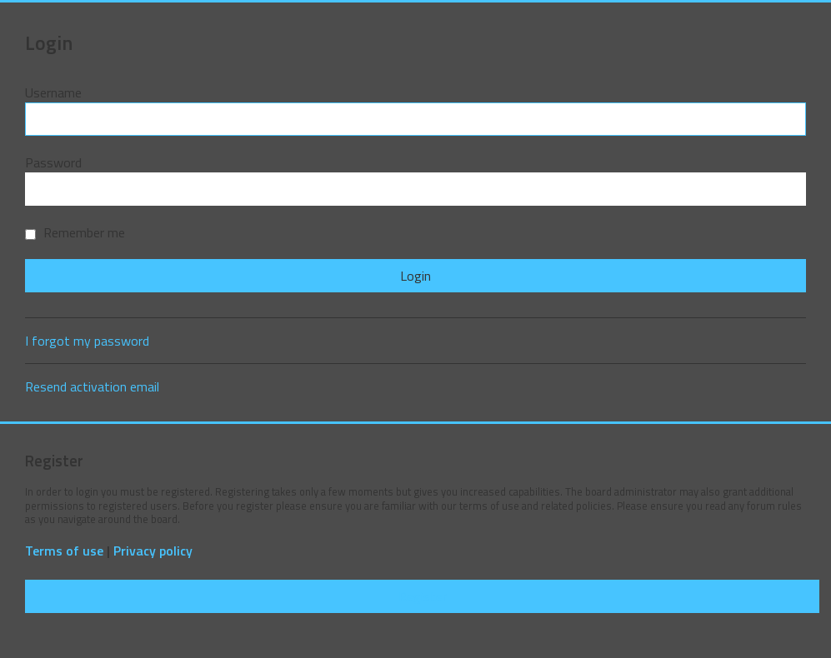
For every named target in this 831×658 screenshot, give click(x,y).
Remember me (75, 232)
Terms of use (64, 551)
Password (53, 162)
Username (53, 92)
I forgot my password (87, 341)
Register (422, 596)
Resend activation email (92, 386)
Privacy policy (153, 551)
